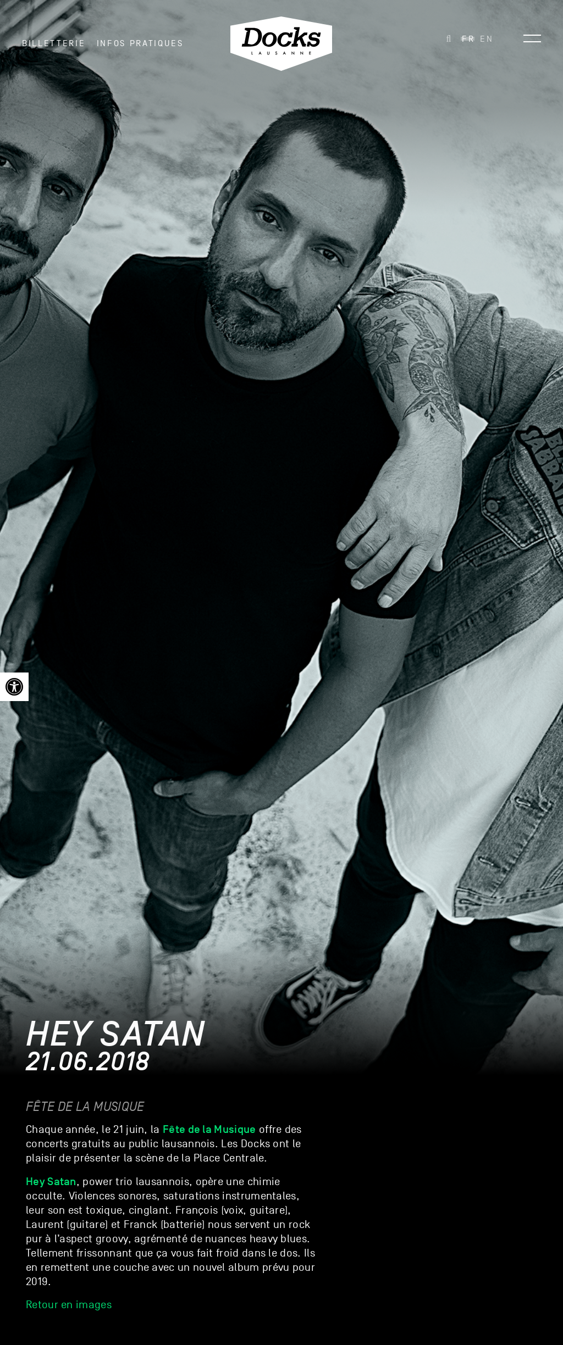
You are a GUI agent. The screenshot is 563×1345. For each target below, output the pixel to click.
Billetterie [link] (53, 43)
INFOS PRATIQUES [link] (140, 43)
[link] (14, 686)
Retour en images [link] (69, 1305)
